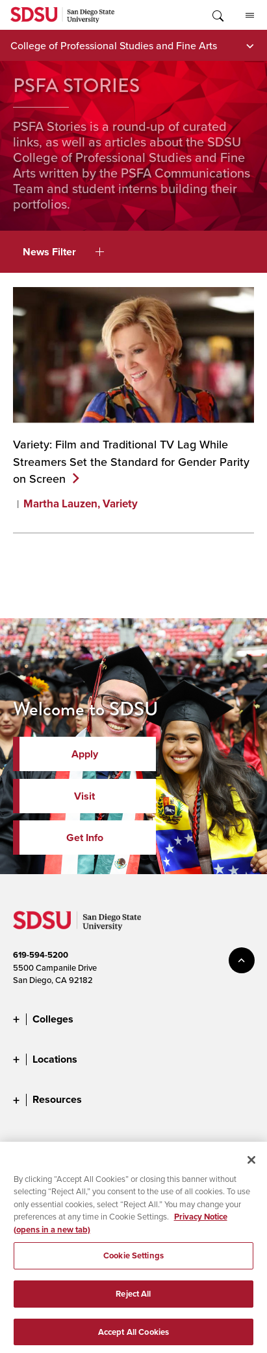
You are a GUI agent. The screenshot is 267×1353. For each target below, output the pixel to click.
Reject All (133, 1299)
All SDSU (250, 15)
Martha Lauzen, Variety (80, 504)
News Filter (63, 251)
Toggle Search (217, 15)
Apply (84, 753)
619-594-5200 (40, 955)
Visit (84, 796)
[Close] (251, 1164)
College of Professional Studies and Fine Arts (113, 45)
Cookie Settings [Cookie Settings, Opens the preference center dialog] (133, 1261)
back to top (242, 960)
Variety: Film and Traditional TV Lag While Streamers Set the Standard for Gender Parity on (131, 461)
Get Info (84, 837)
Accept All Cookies (133, 1336)
